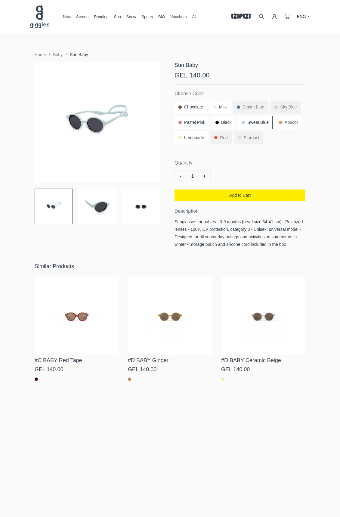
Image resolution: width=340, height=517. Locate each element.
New (67, 16)
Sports (147, 16)
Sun (117, 19)
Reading (101, 16)
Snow (131, 19)
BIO (161, 16)
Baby (58, 54)
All (194, 16)
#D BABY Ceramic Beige (251, 360)
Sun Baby (79, 54)
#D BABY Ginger (148, 360)
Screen (82, 19)
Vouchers (178, 16)
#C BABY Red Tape (58, 360)
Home (40, 54)
